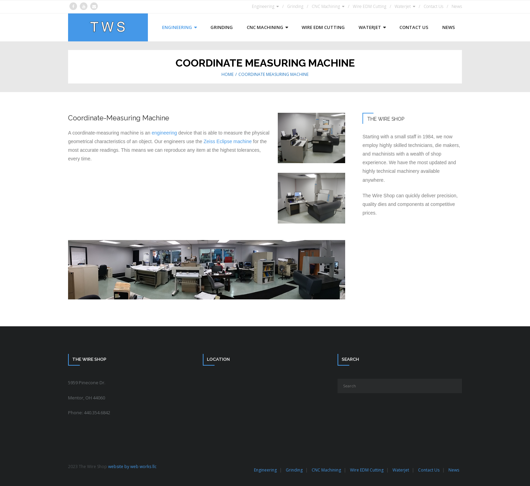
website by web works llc (132, 466)
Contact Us (433, 6)
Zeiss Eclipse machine (228, 141)
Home (227, 74)
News (457, 6)
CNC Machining (326, 6)
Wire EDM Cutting (369, 6)
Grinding (295, 6)
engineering (164, 133)
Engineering (263, 6)
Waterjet (403, 6)
